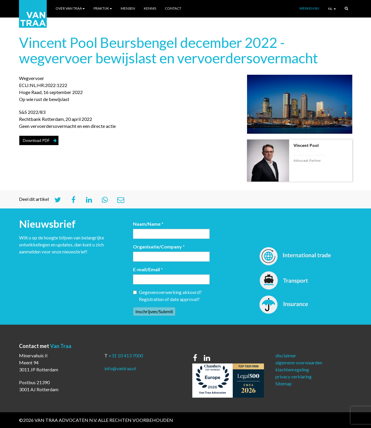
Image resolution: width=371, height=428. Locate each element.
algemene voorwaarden (298, 362)
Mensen (128, 8)
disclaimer (285, 355)
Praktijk (103, 8)
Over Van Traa (70, 8)
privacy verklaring (293, 376)
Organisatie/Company (159, 246)
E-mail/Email (148, 269)
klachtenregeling (292, 369)
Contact (173, 8)
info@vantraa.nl (120, 368)
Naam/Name (148, 224)
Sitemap (283, 383)
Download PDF (36, 140)
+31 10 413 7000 (125, 355)
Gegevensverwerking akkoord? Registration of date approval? (167, 295)
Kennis (150, 8)
